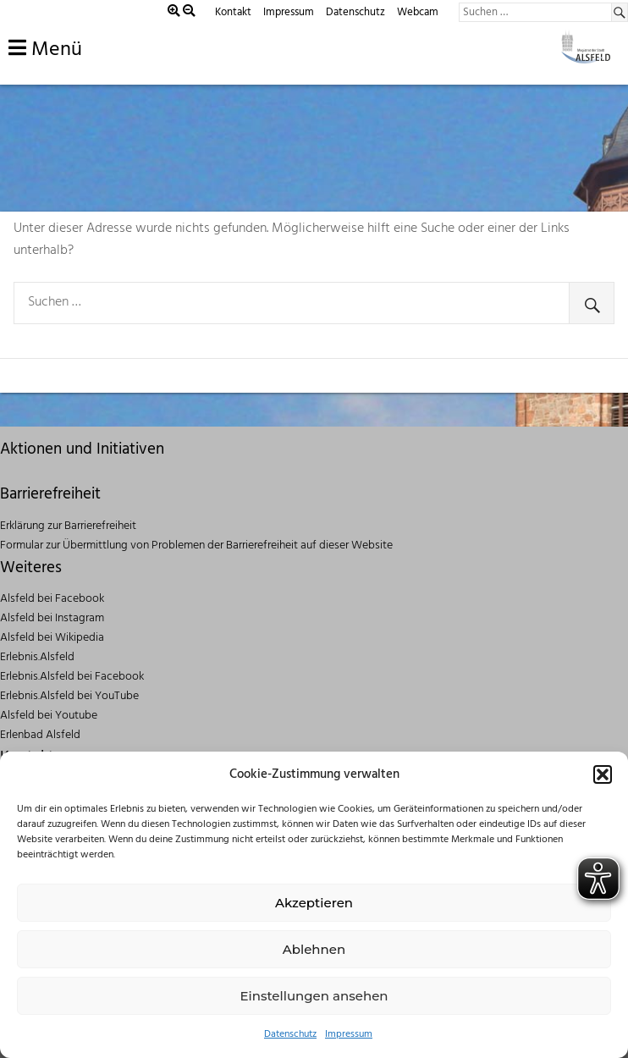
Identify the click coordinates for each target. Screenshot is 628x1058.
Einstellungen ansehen (314, 996)
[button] (602, 774)
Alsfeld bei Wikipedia (52, 637)
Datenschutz (290, 1034)
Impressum (348, 1034)
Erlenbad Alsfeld (40, 735)
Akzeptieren (314, 903)
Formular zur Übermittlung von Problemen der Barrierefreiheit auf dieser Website (196, 545)
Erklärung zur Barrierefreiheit (68, 526)
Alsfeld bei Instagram (52, 618)
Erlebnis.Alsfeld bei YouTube (69, 696)
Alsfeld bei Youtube (48, 715)
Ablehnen (314, 949)
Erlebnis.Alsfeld (37, 657)
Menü (45, 50)
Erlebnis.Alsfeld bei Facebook (72, 676)
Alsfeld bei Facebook (52, 599)
